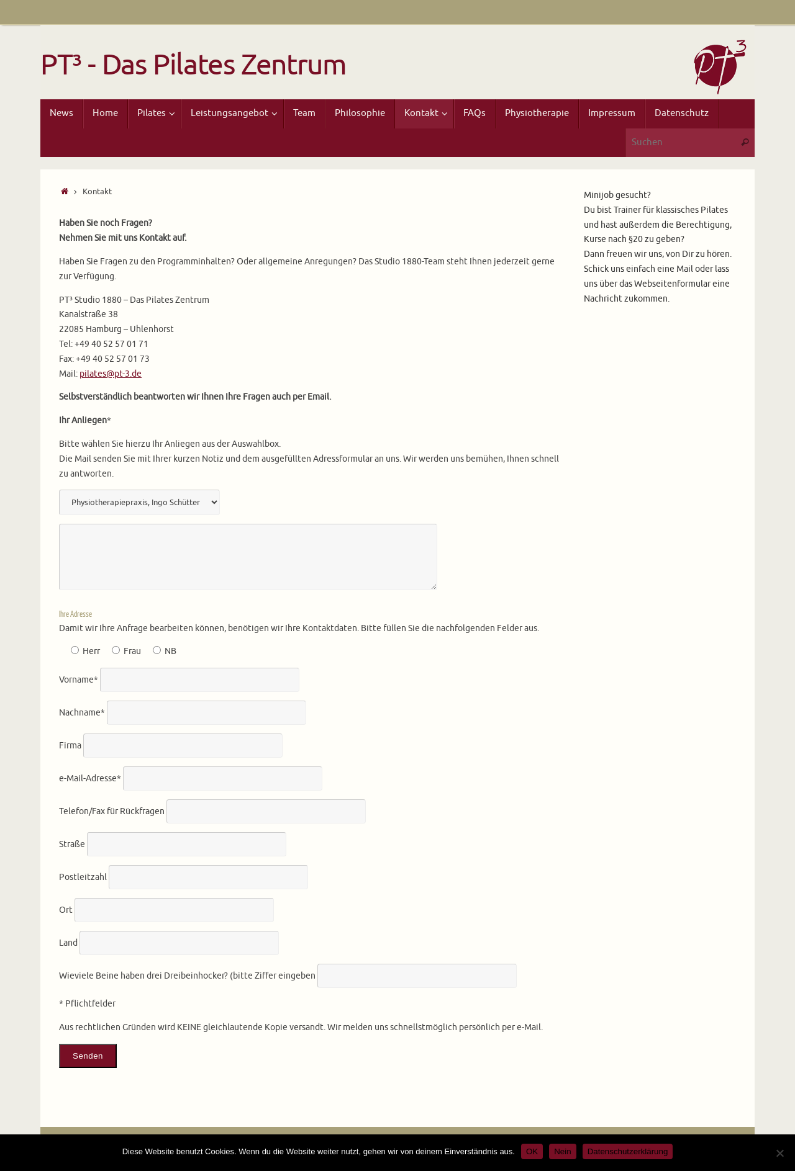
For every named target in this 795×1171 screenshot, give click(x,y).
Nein (562, 1151)
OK (532, 1151)
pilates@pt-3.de (111, 374)
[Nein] (779, 1153)
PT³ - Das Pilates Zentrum (193, 65)
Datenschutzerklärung (628, 1151)
